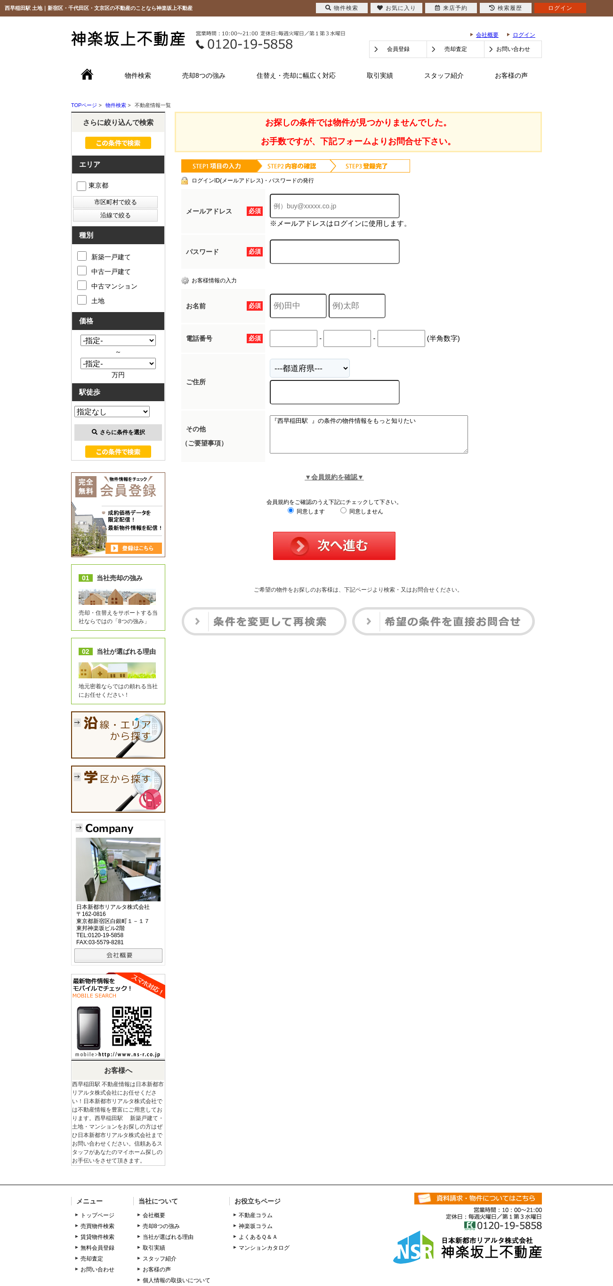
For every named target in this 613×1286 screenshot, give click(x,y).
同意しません (361, 518)
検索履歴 (505, 8)
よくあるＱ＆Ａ (258, 1237)
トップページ (97, 1215)
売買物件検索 (97, 1226)
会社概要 (487, 35)
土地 (91, 300)
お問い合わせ (513, 49)
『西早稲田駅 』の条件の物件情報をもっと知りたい (381, 438)
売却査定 (455, 49)
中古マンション (107, 285)
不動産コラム (256, 1215)
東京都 (92, 185)
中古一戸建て (104, 270)
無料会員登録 (97, 1248)
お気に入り (396, 8)
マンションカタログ (264, 1248)
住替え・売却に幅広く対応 (296, 75)
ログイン (524, 35)
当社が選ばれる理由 (168, 1237)
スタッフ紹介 (444, 75)
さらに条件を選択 (118, 432)
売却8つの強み (204, 75)
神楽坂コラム (256, 1226)
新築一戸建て (104, 256)
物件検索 (138, 75)
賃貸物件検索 (97, 1237)
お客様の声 (511, 75)
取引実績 (380, 75)
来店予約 (451, 8)
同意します (306, 518)
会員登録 (398, 49)
